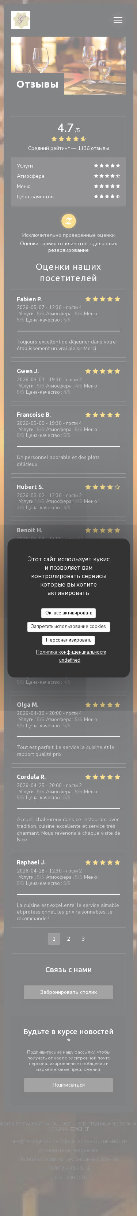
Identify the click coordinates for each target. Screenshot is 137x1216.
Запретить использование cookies (68, 626)
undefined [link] (69, 660)
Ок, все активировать (68, 613)
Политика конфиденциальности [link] (71, 652)
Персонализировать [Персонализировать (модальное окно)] (68, 640)
